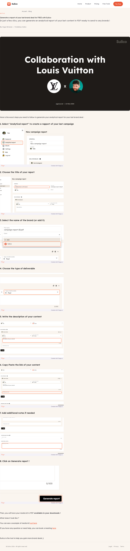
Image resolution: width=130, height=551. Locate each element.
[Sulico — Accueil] (12, 4)
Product (88, 4)
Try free (118, 4)
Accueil (24, 11)
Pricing (96, 4)
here (54, 528)
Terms (122, 546)
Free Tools (106, 4)
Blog (30, 11)
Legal (110, 546)
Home (79, 4)
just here (33, 523)
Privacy (116, 546)
